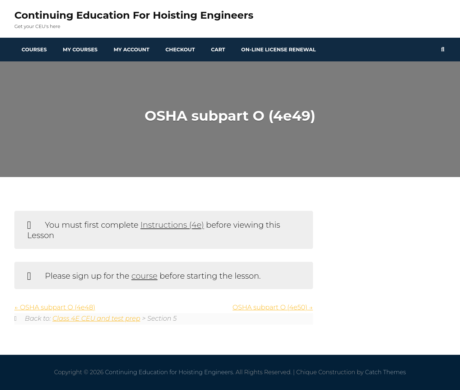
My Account (131, 49)
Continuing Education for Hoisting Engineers (133, 15)
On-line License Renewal (278, 49)
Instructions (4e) (172, 225)
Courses (34, 49)
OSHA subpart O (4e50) (273, 307)
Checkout (180, 49)
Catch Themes (385, 372)
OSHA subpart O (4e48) (54, 307)
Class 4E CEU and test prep (96, 318)
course (145, 276)
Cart (218, 49)
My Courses (80, 49)
